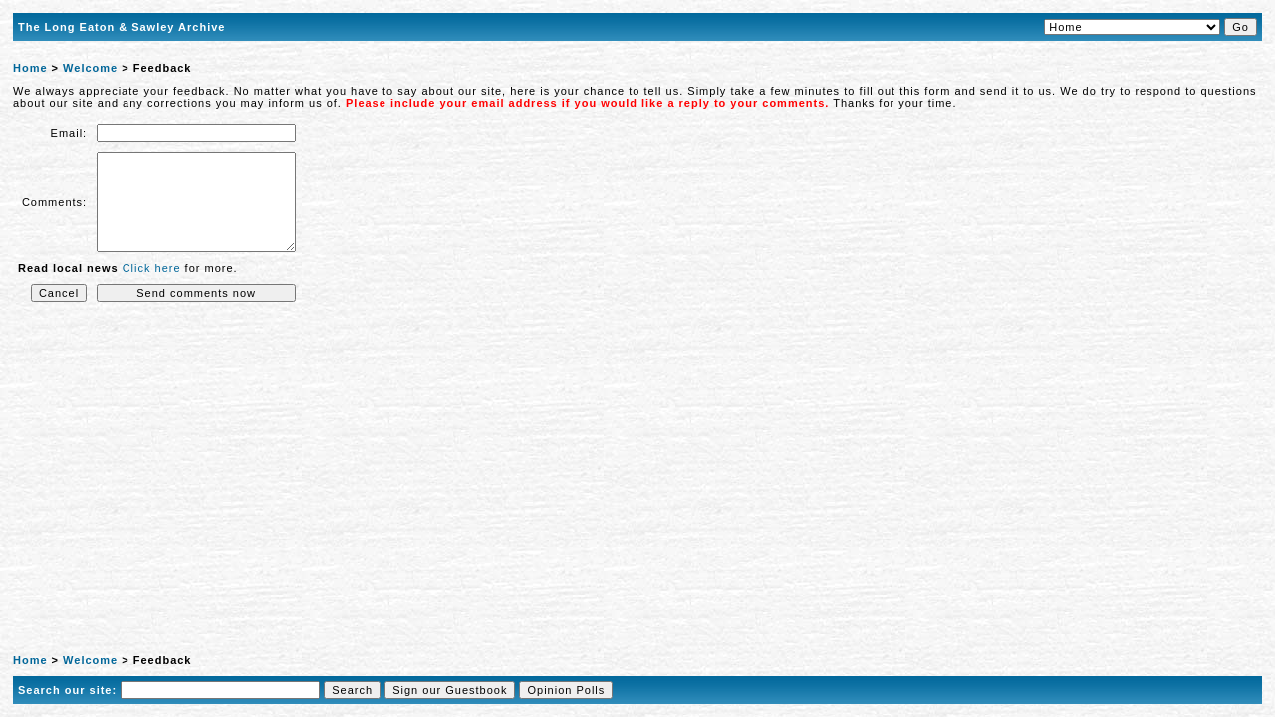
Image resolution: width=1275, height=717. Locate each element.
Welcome (90, 68)
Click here (152, 268)
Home (30, 68)
